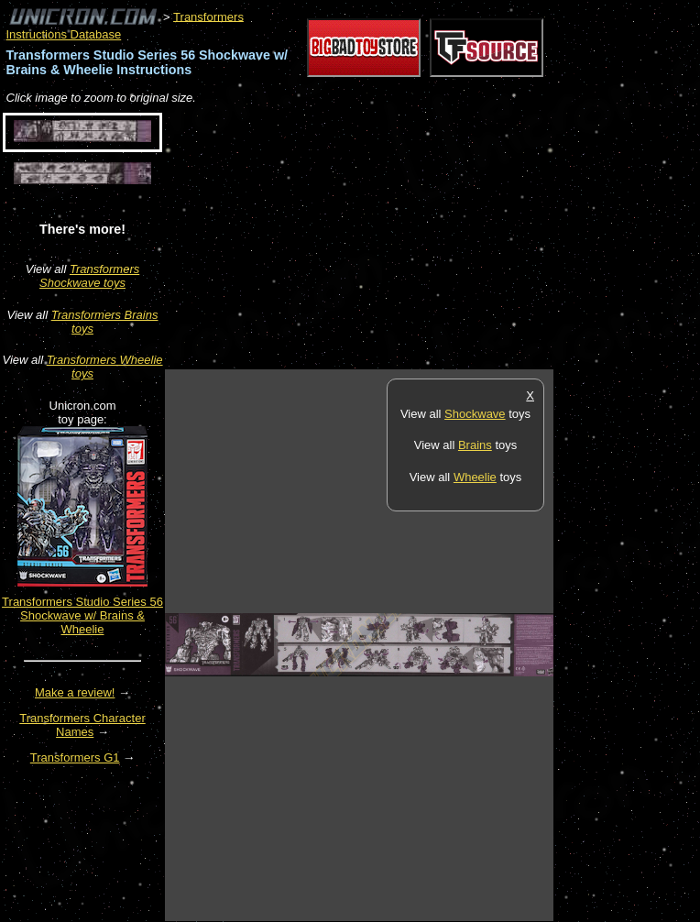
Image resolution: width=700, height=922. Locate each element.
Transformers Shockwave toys (89, 276)
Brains (475, 445)
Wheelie (475, 477)
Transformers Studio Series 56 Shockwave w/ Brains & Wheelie (82, 615)
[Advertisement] (379, 238)
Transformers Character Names (82, 725)
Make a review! (75, 692)
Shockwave (474, 414)
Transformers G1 (75, 757)
